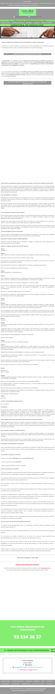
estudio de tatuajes (38, 683)
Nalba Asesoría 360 (46, 568)
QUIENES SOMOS (5, 22)
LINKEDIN (27, 558)
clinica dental (5, 683)
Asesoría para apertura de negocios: (27, 564)
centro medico (26, 683)
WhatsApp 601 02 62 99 (34, 667)
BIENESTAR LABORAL (47, 22)
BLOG (2, 25)
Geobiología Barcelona (25, 690)
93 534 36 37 (19, 667)
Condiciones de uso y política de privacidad (36, 688)
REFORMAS (29, 22)
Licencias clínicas (16, 690)
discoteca (49, 683)
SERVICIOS (36, 22)
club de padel (16, 683)
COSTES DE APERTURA (18, 22)
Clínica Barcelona (34, 690)
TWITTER (20, 558)
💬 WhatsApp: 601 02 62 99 (35, 16)
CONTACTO (9, 25)
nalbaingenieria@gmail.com (29, 670)
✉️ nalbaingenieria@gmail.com (21, 16)
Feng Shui (41, 690)
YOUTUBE (34, 558)
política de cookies (42, 5)
